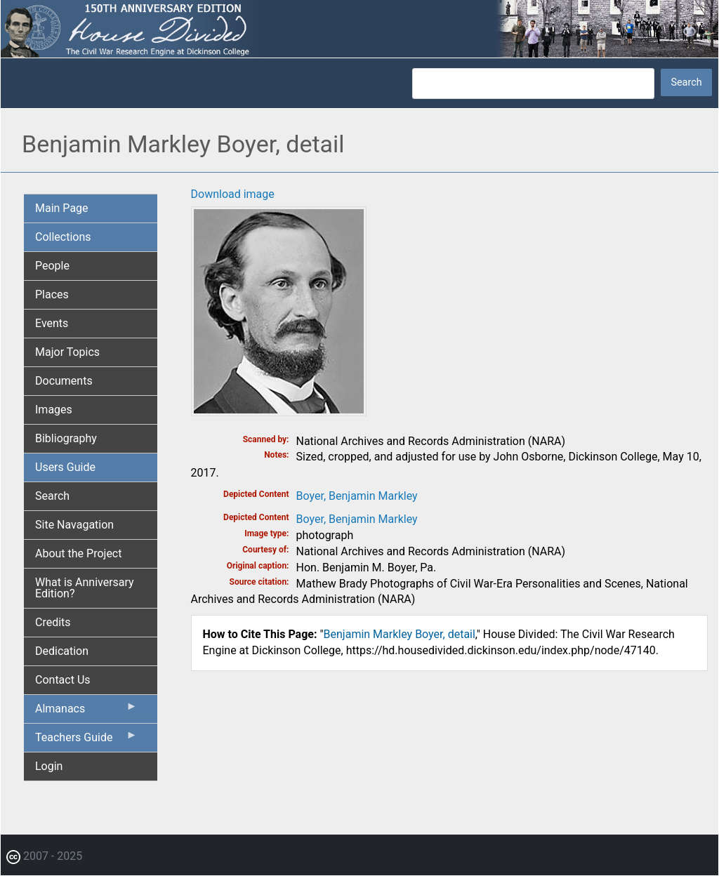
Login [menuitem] (48, 766)
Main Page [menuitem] (61, 208)
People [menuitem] (52, 265)
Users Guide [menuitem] (65, 467)
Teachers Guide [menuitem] (86, 740)
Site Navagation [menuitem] (74, 524)
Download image (233, 194)
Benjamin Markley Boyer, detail (399, 634)
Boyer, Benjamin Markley (357, 496)
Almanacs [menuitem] (86, 712)
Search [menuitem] (52, 496)
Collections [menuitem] (63, 237)
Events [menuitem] (51, 323)
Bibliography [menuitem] (66, 438)
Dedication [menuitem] (61, 651)
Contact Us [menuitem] (63, 679)
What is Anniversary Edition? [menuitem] (84, 588)
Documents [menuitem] (64, 380)
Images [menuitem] (53, 409)
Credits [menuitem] (53, 622)
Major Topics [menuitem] (67, 352)
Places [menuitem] (52, 294)
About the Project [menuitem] (78, 553)
